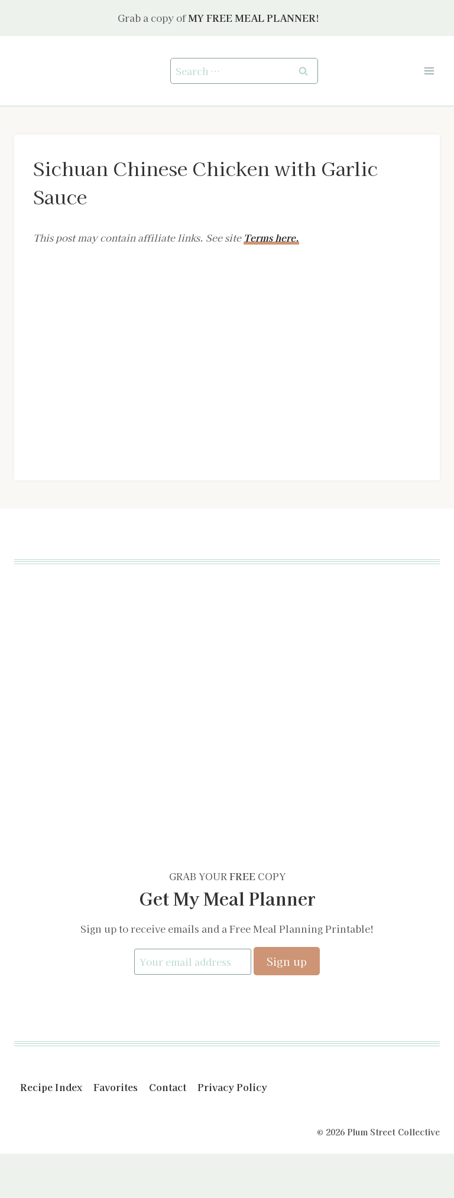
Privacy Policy (232, 1087)
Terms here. (271, 237)
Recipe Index (51, 1087)
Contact (167, 1087)
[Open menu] (429, 70)
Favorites (115, 1087)
